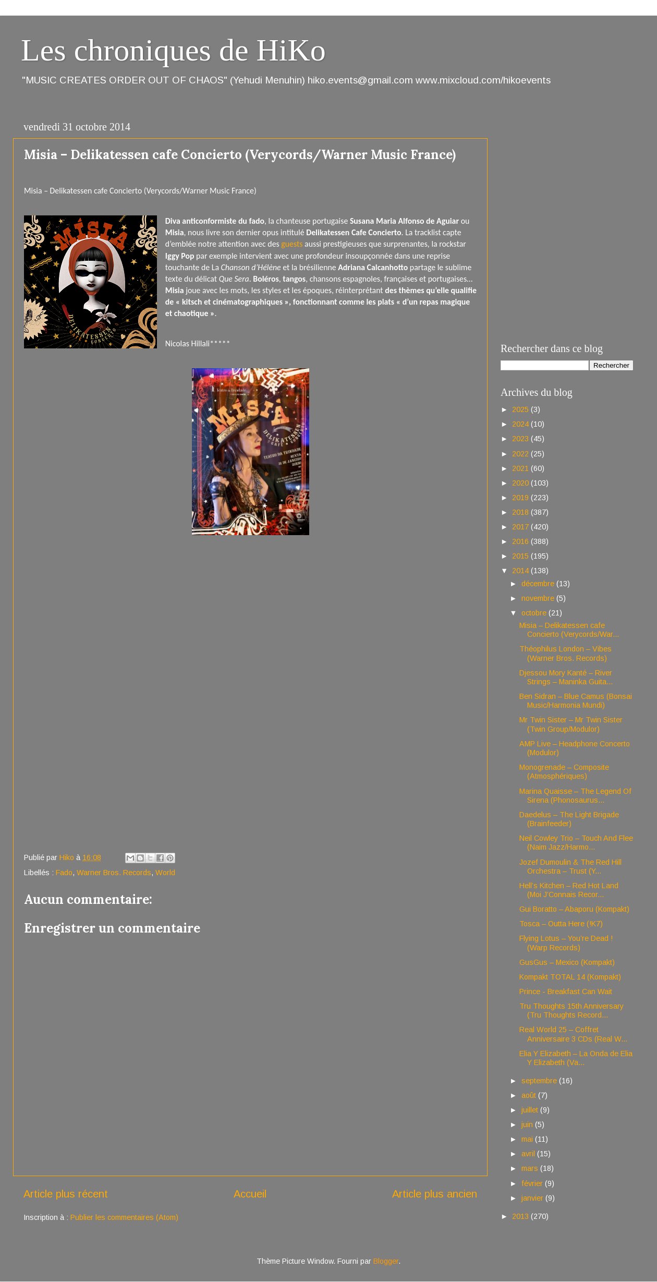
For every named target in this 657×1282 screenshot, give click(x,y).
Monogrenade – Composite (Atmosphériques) (564, 771)
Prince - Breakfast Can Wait (565, 991)
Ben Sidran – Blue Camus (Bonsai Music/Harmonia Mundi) (575, 700)
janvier (533, 1198)
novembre (538, 598)
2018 (521, 512)
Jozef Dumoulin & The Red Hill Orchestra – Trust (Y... (570, 866)
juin (528, 1124)
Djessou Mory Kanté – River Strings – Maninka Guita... (566, 677)
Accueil (250, 1194)
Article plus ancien (434, 1194)
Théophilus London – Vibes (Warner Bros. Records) (565, 653)
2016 (521, 541)
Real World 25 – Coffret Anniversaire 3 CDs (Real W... (573, 1034)
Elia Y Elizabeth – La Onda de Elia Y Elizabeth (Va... (575, 1058)
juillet (530, 1110)
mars (530, 1168)
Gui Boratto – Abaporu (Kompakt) (574, 909)
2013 (521, 1216)
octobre (535, 613)
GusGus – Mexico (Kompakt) (567, 962)
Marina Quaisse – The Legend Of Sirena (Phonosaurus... (575, 795)
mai (528, 1139)
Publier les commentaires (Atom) (124, 1217)
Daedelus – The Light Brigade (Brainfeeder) (569, 819)
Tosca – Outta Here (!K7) (561, 924)
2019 (521, 497)
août (529, 1095)
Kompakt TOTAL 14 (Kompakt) (570, 977)
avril (529, 1154)
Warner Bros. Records (114, 872)
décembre (538, 583)
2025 (521, 409)
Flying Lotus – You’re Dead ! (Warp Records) (566, 942)
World (165, 872)
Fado (64, 872)
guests (291, 244)
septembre (540, 1081)
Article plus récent (65, 1194)
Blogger (385, 1261)
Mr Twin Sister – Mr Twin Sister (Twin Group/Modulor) (571, 724)
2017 (521, 527)
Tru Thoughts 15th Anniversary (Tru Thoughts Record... (571, 1010)
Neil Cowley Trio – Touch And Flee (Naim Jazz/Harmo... (576, 842)
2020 (521, 483)
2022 (521, 454)
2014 (521, 570)
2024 (521, 424)
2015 (521, 556)
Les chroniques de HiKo (173, 50)
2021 (521, 468)
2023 (521, 438)
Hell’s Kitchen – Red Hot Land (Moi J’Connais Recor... (568, 890)
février (533, 1183)
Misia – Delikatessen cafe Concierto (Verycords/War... (569, 629)
